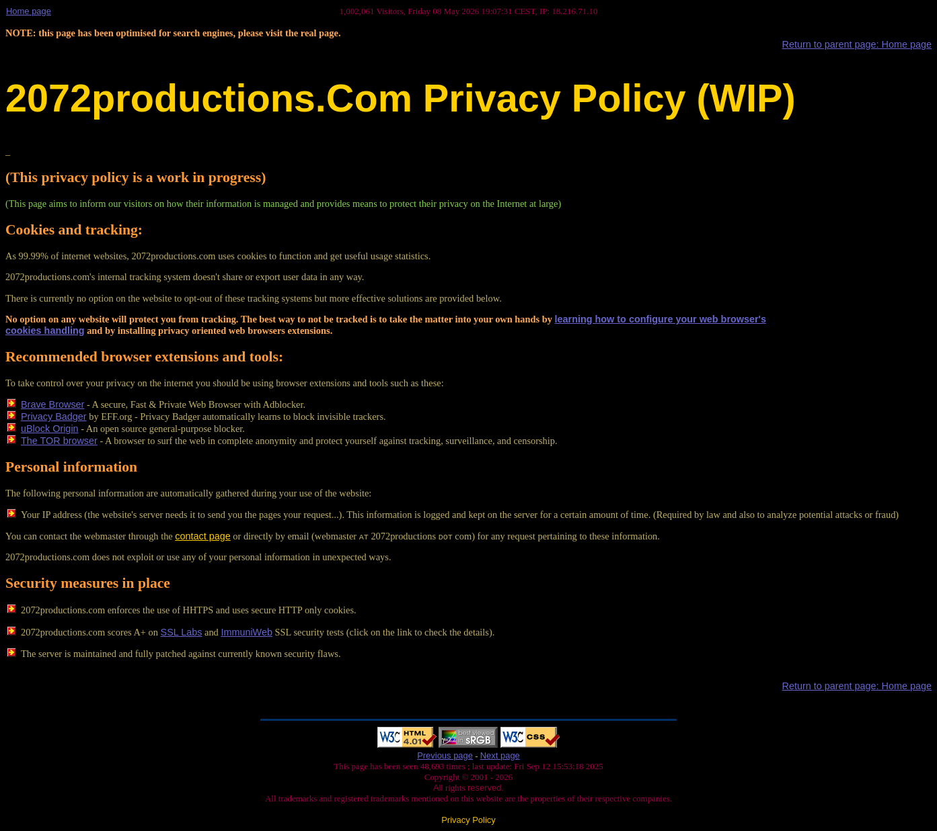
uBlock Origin (50, 428)
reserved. (484, 788)
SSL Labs (181, 632)
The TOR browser (59, 440)
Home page (28, 11)
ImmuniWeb (246, 632)
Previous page (445, 755)
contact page (202, 536)
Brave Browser (52, 404)
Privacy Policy (468, 820)
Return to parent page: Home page (857, 44)
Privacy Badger (54, 416)
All (439, 788)
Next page (500, 755)
